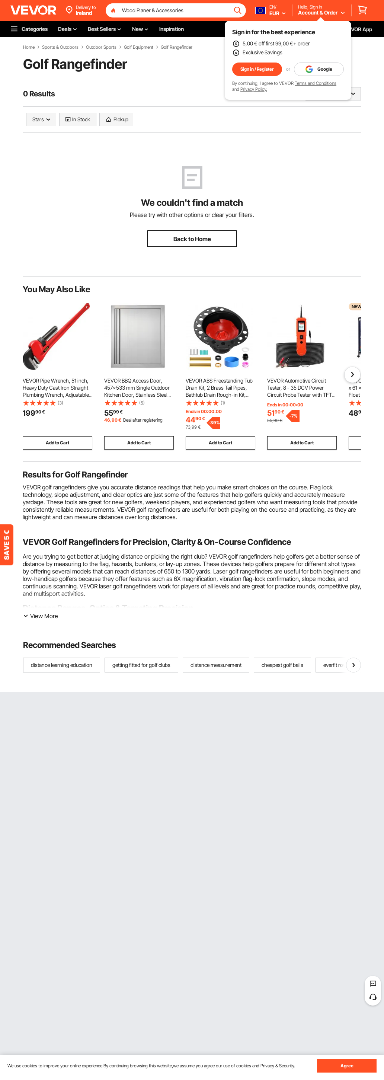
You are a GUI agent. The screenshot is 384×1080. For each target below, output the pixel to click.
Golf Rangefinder (176, 47)
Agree (346, 1065)
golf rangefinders (64, 487)
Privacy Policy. (253, 89)
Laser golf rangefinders (243, 571)
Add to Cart (57, 442)
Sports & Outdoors (60, 47)
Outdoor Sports (101, 47)
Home (29, 47)
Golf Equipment (138, 47)
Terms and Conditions (315, 83)
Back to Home (192, 239)
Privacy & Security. (277, 1065)
